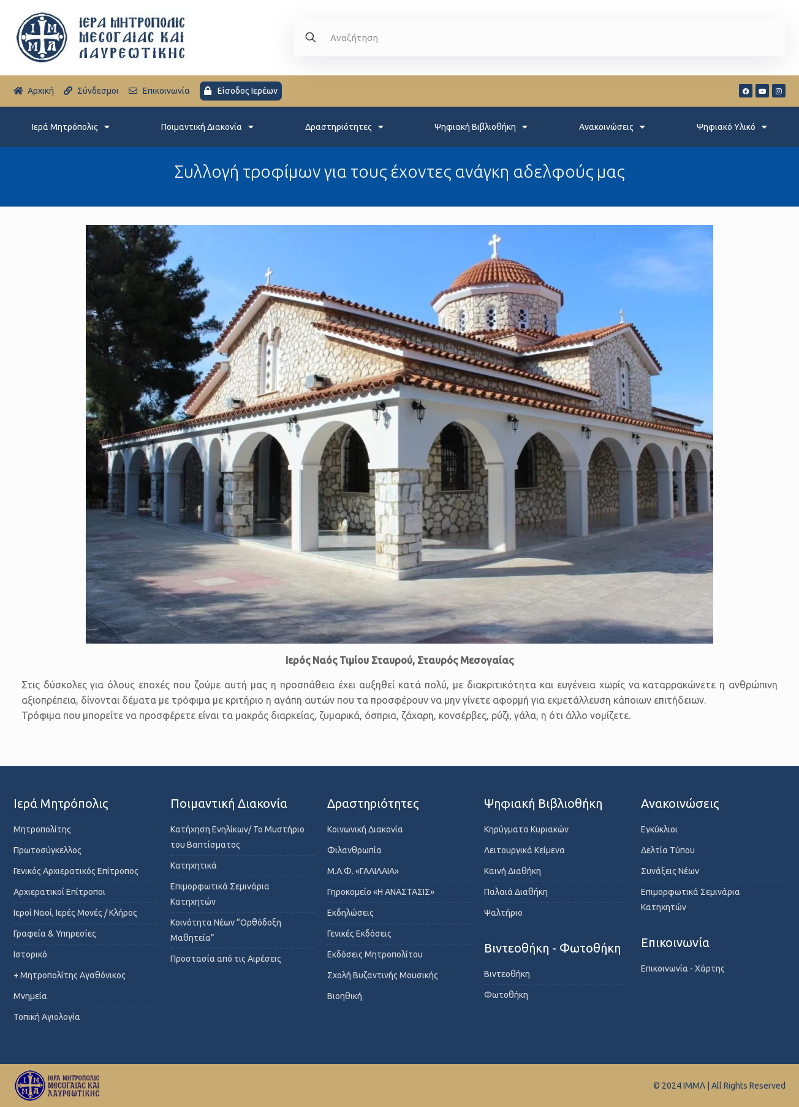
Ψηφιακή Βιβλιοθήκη (481, 126)
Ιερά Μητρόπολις (71, 126)
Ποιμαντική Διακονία (207, 126)
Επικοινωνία (675, 942)
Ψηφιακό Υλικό (732, 126)
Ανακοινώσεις (612, 126)
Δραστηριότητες (344, 126)
